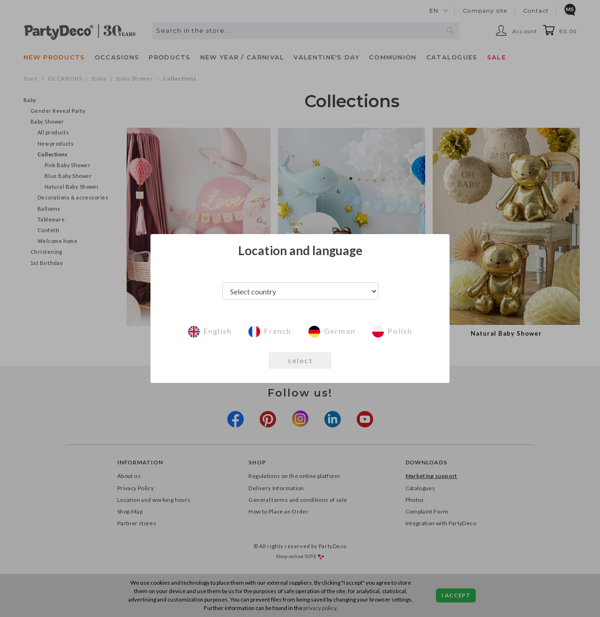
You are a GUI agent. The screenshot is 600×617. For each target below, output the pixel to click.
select (300, 360)
